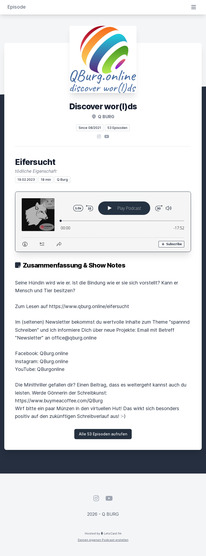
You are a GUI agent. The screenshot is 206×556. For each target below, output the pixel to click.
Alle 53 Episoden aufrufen (103, 434)
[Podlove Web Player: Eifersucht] (103, 222)
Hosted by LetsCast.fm (103, 533)
